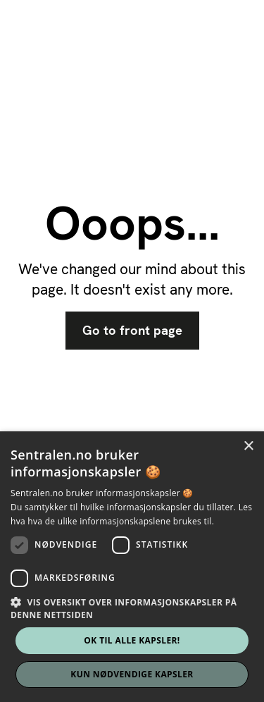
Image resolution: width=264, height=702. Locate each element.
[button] (132, 608)
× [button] (248, 446)
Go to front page (132, 330)
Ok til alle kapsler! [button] (132, 640)
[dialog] (132, 566)
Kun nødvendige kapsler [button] (131, 674)
